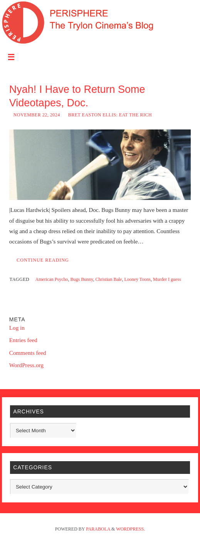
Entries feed (23, 340)
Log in (17, 327)
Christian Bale (108, 279)
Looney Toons (137, 279)
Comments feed (27, 352)
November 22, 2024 (36, 115)
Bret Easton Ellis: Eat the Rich (110, 115)
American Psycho (51, 279)
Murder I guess (167, 279)
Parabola (98, 529)
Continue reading (43, 260)
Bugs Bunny (82, 279)
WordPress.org (26, 365)
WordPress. (130, 529)
